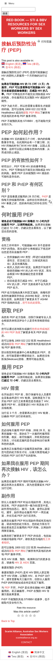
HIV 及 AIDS (22, 562)
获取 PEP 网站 (31, 112)
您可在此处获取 (31, 302)
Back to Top (8, 621)
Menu (9, 3)
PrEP (45, 196)
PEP (7, 587)
